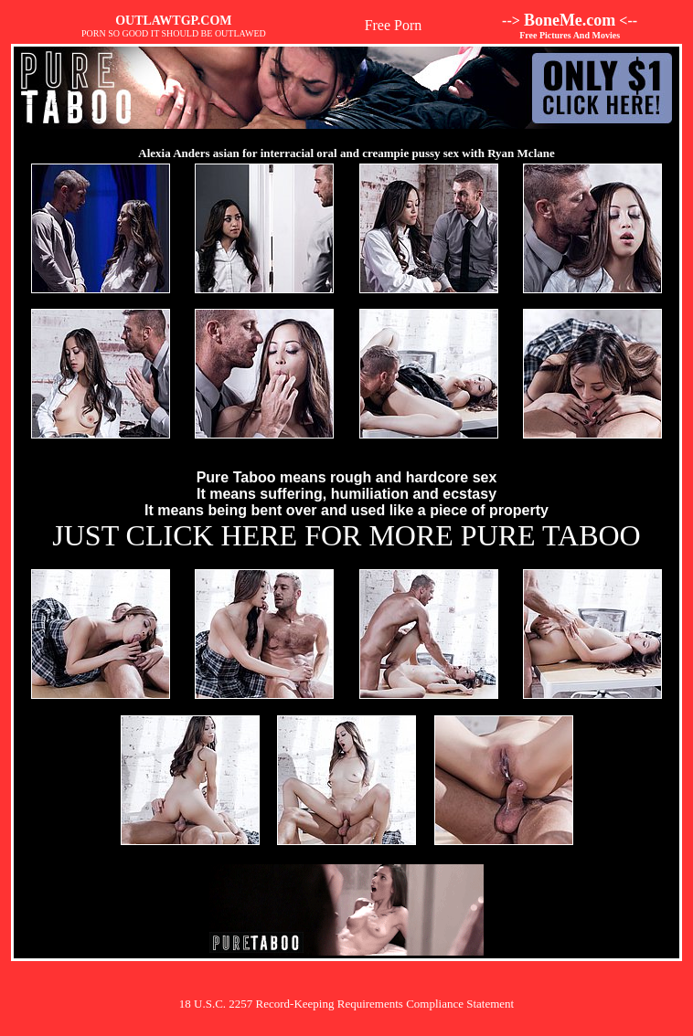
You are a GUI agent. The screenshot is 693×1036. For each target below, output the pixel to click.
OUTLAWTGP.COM (173, 20)
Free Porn (393, 25)
